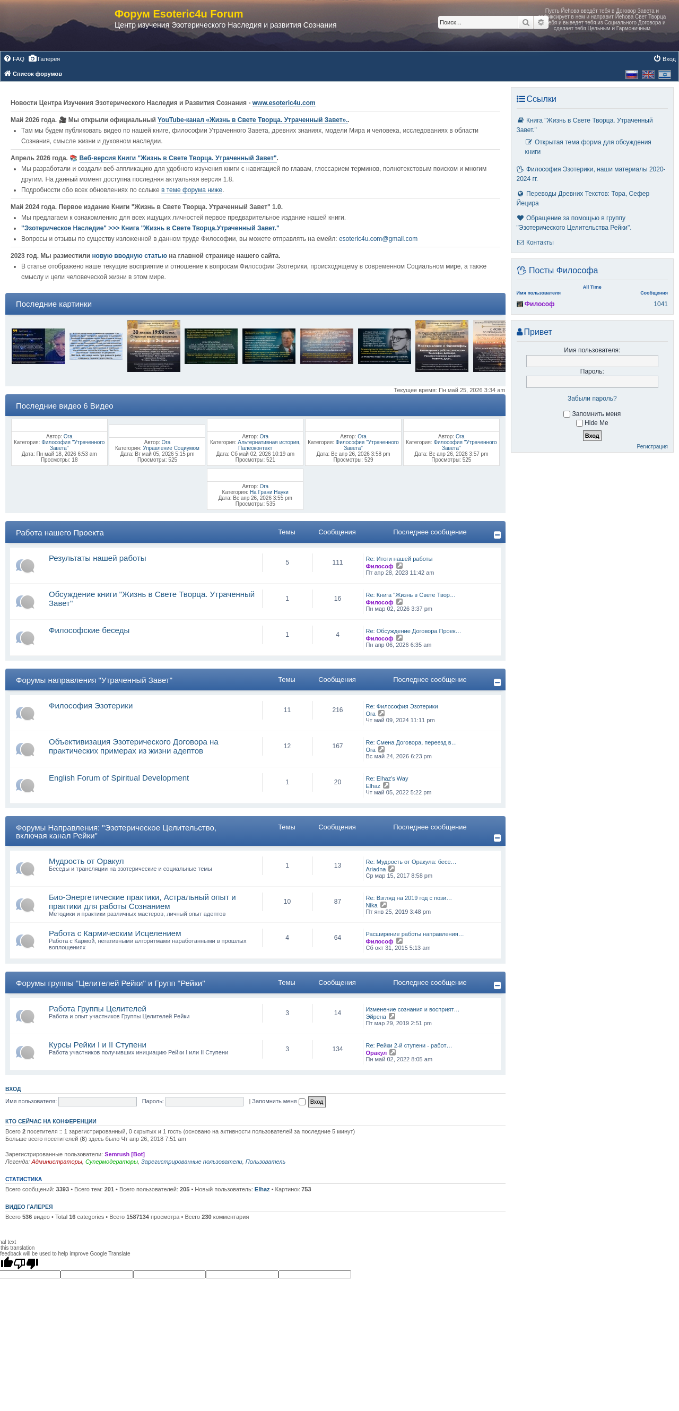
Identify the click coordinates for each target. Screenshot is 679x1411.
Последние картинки (54, 303)
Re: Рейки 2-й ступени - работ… (409, 1045)
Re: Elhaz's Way (387, 778)
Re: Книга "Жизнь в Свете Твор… (411, 595)
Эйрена (376, 1017)
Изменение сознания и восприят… (413, 1009)
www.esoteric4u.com (284, 103)
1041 (661, 304)
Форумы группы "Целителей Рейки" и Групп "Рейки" (110, 983)
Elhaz (373, 786)
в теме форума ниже (191, 190)
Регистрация (652, 446)
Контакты (535, 242)
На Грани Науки (269, 492)
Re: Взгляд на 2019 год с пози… (409, 898)
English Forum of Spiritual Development (119, 777)
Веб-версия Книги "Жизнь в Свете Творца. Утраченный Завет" (178, 158)
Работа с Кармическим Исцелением (115, 933)
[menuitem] (13, 59)
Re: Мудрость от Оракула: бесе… (411, 862)
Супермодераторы (111, 1161)
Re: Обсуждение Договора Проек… (414, 631)
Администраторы (56, 1161)
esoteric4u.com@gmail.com (378, 239)
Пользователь (265, 1161)
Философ (380, 566)
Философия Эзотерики (91, 705)
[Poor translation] (26, 1263)
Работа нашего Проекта (60, 532)
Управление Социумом (171, 448)
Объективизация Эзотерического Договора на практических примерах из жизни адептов (134, 746)
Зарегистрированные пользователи (191, 1161)
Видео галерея (29, 1207)
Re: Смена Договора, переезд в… (411, 742)
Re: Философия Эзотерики (402, 706)
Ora (68, 436)
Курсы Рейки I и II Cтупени (97, 1044)
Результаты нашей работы (97, 557)
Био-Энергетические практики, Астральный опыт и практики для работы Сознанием (142, 902)
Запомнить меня (278, 1101)
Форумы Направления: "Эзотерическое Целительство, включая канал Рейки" (116, 831)
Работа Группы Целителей (97, 1008)
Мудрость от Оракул (86, 860)
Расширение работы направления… (415, 934)
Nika (372, 905)
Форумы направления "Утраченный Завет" (94, 680)
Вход (13, 1089)
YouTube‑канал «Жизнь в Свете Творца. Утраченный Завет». (253, 120)
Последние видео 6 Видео (65, 405)
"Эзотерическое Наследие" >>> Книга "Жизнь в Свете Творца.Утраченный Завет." (150, 228)
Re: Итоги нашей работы (399, 559)
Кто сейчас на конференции (51, 1121)
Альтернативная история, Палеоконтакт (269, 445)
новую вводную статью (130, 255)
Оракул (376, 1053)
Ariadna (376, 869)
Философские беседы (89, 630)
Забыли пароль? (592, 398)
